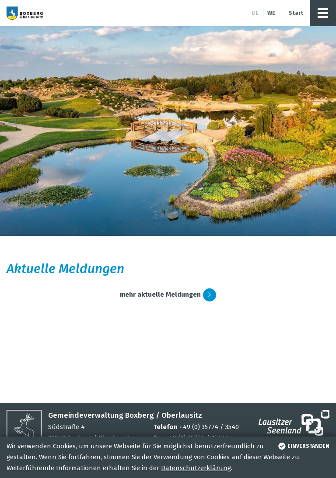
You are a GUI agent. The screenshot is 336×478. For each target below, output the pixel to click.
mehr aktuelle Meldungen (168, 294)
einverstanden (302, 446)
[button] (323, 13)
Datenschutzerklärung (196, 468)
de (255, 13)
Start (295, 13)
